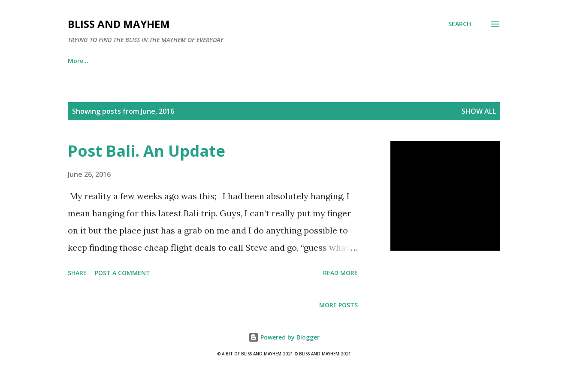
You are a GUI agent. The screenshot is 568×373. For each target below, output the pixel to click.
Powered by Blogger (284, 337)
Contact (185, 61)
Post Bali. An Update (146, 150)
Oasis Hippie (129, 61)
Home (76, 61)
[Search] (459, 24)
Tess (229, 61)
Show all (479, 111)
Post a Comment (122, 273)
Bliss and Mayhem (119, 24)
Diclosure (275, 61)
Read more (340, 273)
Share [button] (77, 273)
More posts (338, 305)
